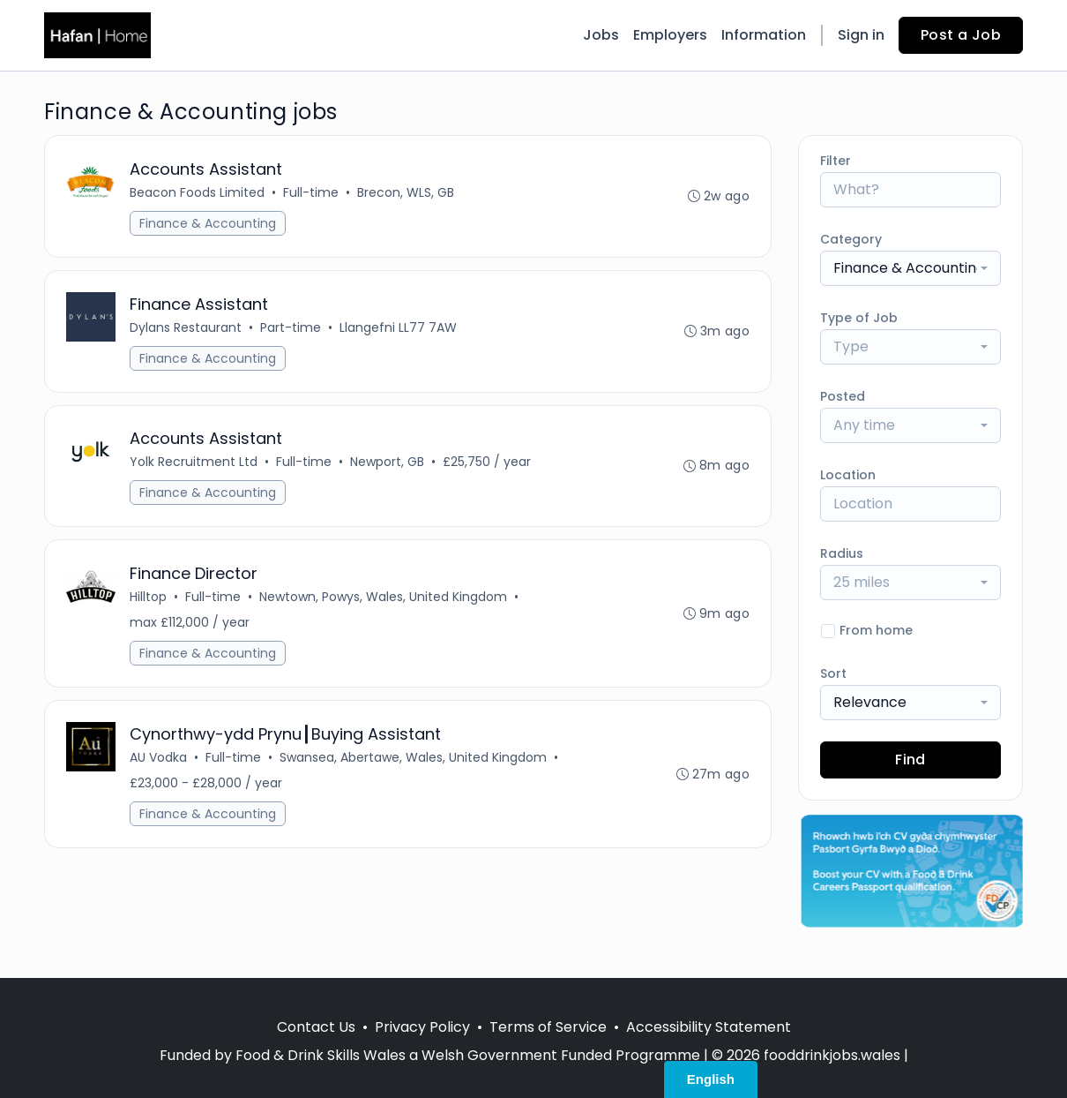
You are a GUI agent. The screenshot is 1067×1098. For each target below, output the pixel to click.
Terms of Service (548, 1027)
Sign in (861, 35)
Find (910, 759)
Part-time (290, 327)
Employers (670, 35)
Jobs (601, 35)
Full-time (311, 192)
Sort (833, 673)
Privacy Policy (422, 1027)
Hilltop (148, 597)
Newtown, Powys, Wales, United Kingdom (383, 597)
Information (763, 35)
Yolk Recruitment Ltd (193, 462)
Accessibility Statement (708, 1027)
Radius (841, 553)
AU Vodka (158, 758)
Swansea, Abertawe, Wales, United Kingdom (413, 758)
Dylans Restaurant (186, 327)
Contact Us (316, 1027)
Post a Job (961, 35)
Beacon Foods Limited (197, 192)
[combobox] (910, 268)
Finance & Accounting (207, 223)
